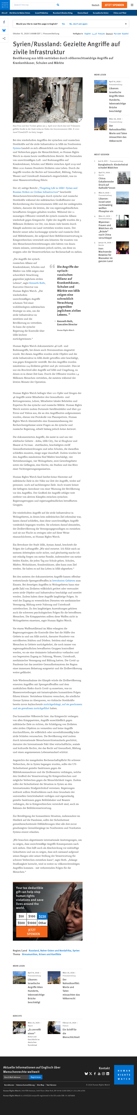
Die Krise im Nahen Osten (21, 12)
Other (42, 922)
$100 (31, 916)
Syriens (17, 148)
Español (125, 33)
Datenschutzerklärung (25, 1084)
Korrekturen (9, 1084)
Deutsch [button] (95, 4)
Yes (63, 23)
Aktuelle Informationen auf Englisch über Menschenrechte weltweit (31, 1069)
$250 (42, 916)
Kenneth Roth (37, 283)
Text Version (51, 1084)
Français (101, 33)
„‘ (39, 188)
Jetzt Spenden (114, 5)
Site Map (40, 1084)
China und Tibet (121, 12)
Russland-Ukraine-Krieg (64, 12)
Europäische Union (102, 12)
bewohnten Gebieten (63, 580)
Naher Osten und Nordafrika (55, 950)
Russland (34, 950)
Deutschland (84, 12)
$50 (21, 916)
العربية (94, 33)
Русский (117, 33)
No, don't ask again (78, 23)
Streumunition (29, 954)
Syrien (76, 950)
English (88, 33)
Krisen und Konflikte (50, 954)
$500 (21, 922)
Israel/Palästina (43, 12)
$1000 (31, 922)
